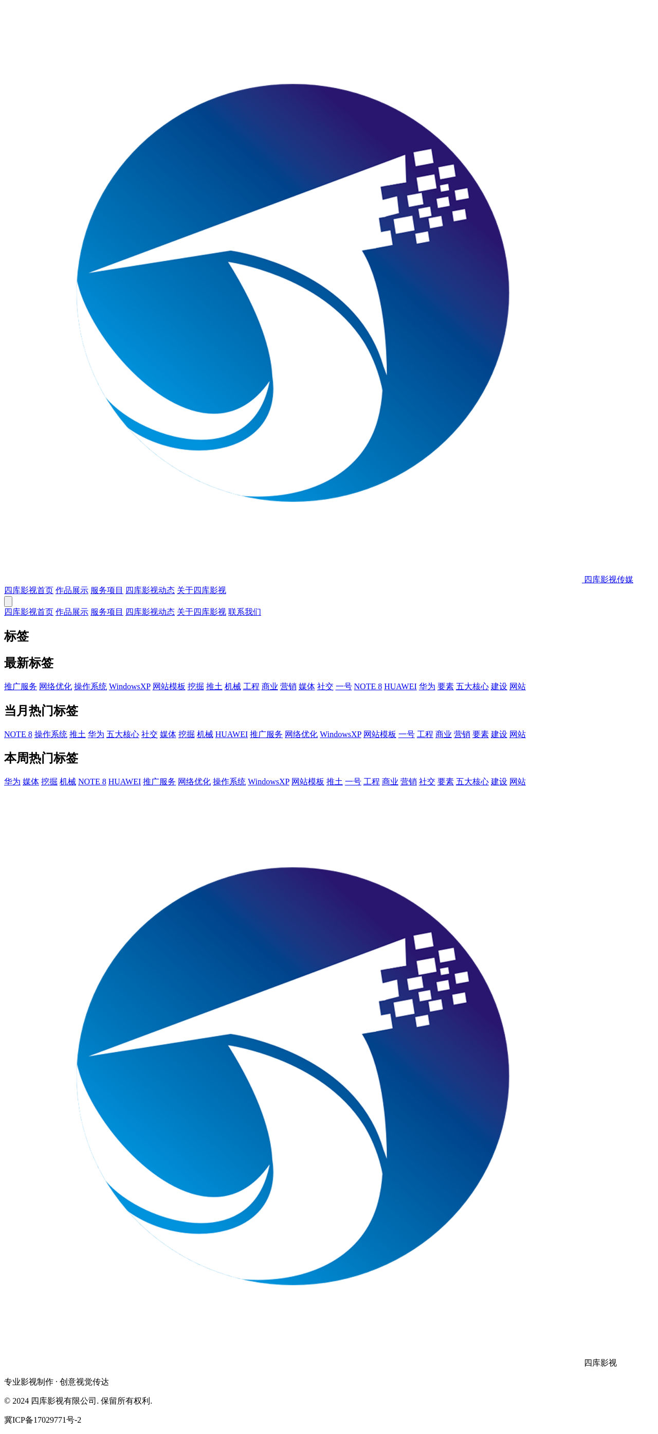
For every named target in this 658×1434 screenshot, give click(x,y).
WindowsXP (130, 686)
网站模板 (169, 686)
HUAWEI (400, 686)
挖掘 (196, 686)
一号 (344, 686)
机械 (233, 686)
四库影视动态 (150, 590)
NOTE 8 (368, 686)
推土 (214, 686)
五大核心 (472, 686)
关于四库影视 (201, 590)
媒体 (307, 686)
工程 (251, 686)
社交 (325, 686)
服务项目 (106, 590)
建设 (499, 686)
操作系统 (90, 686)
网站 (517, 686)
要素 (445, 686)
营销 (288, 686)
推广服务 (20, 686)
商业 (270, 686)
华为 (427, 686)
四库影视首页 (28, 590)
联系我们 (244, 611)
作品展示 (72, 590)
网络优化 (55, 686)
